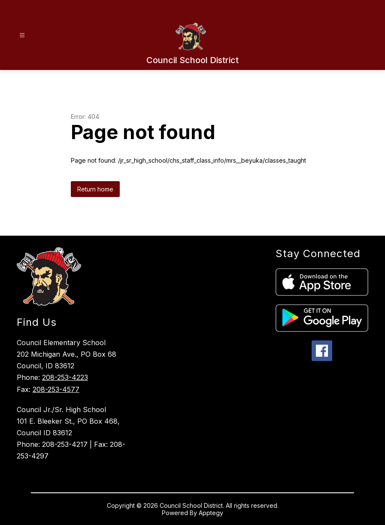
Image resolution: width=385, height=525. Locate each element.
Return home (95, 189)
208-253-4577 (56, 389)
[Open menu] (22, 35)
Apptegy (211, 512)
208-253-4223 (65, 377)
